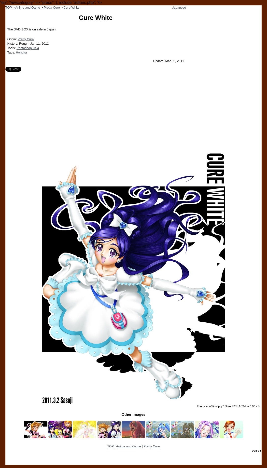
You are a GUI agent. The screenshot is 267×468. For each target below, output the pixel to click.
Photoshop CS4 (27, 48)
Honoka (21, 52)
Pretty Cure (52, 7)
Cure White (72, 7)
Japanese (179, 7)
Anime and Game (27, 7)
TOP (8, 7)
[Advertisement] (133, 108)
